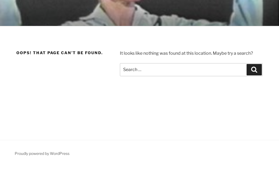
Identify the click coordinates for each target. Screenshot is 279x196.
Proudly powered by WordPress (42, 153)
